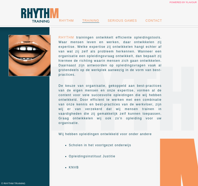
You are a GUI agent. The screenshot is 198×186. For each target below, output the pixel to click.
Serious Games (122, 20)
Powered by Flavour (183, 2)
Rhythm (66, 20)
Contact (153, 20)
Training (90, 20)
